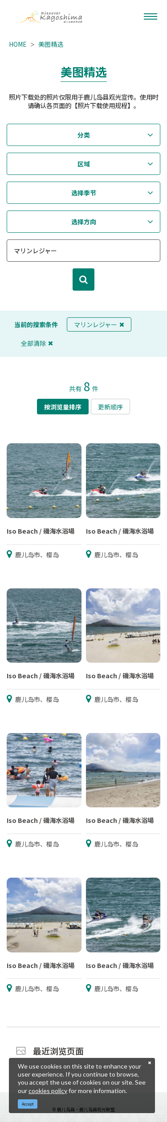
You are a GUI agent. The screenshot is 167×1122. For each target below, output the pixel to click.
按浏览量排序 (62, 406)
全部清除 (37, 343)
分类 (83, 134)
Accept (28, 1104)
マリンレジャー (99, 324)
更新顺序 (110, 406)
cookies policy (48, 1090)
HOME (18, 44)
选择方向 (83, 221)
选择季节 (83, 192)
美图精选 (50, 44)
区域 (83, 163)
